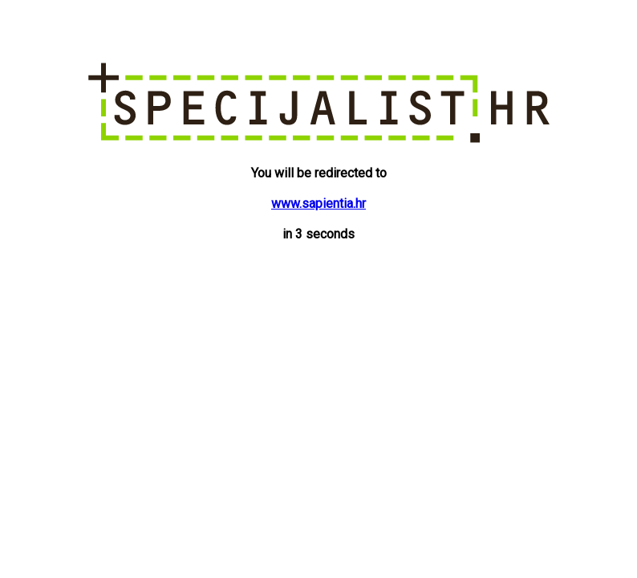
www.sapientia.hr (318, 203)
